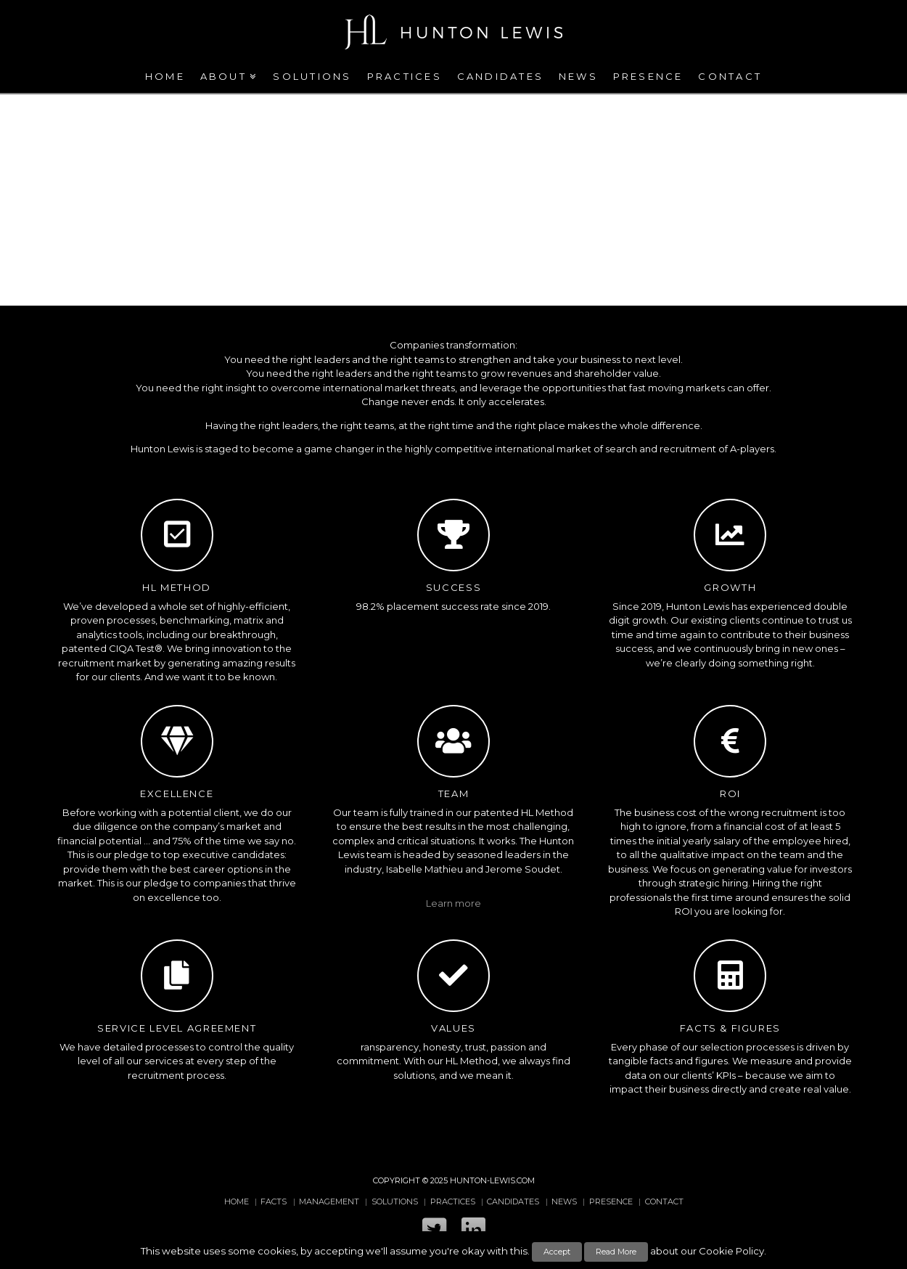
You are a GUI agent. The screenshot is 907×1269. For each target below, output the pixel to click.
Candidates (513, 1201)
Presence (611, 1201)
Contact (664, 1201)
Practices (452, 1201)
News (564, 1201)
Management (329, 1201)
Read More (616, 1251)
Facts (273, 1201)
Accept (556, 1251)
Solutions (395, 1201)
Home (236, 1201)
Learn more (453, 903)
